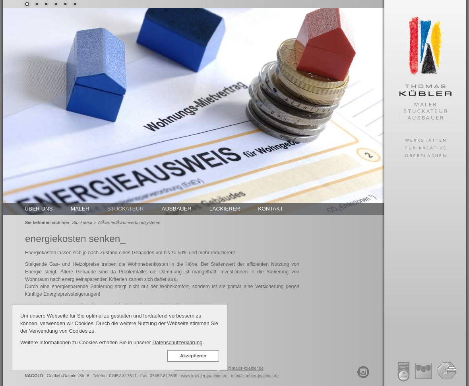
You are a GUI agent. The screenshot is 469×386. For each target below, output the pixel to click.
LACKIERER (224, 209)
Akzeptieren (193, 355)
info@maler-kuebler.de (242, 368)
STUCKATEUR (125, 209)
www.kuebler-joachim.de (204, 375)
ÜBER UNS (39, 209)
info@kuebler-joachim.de (255, 375)
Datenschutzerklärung (177, 342)
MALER (80, 209)
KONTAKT (270, 209)
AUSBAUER (176, 209)
